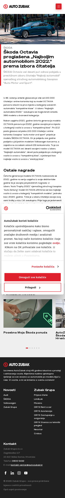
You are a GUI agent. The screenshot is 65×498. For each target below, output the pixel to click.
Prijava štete (41, 395)
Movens (38, 403)
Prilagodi (32, 287)
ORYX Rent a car (42, 407)
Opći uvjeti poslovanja (15, 489)
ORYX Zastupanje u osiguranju (44, 417)
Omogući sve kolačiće (32, 277)
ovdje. (56, 242)
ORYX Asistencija (43, 411)
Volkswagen (9, 403)
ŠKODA (7, 399)
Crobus (38, 433)
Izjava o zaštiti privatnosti (17, 485)
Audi (5, 395)
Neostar (38, 429)
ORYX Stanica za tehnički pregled (47, 424)
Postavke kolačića (43, 266)
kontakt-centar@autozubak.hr (27, 465)
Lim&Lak (38, 399)
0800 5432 (18, 461)
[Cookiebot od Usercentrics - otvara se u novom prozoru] (46, 208)
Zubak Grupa (10, 407)
